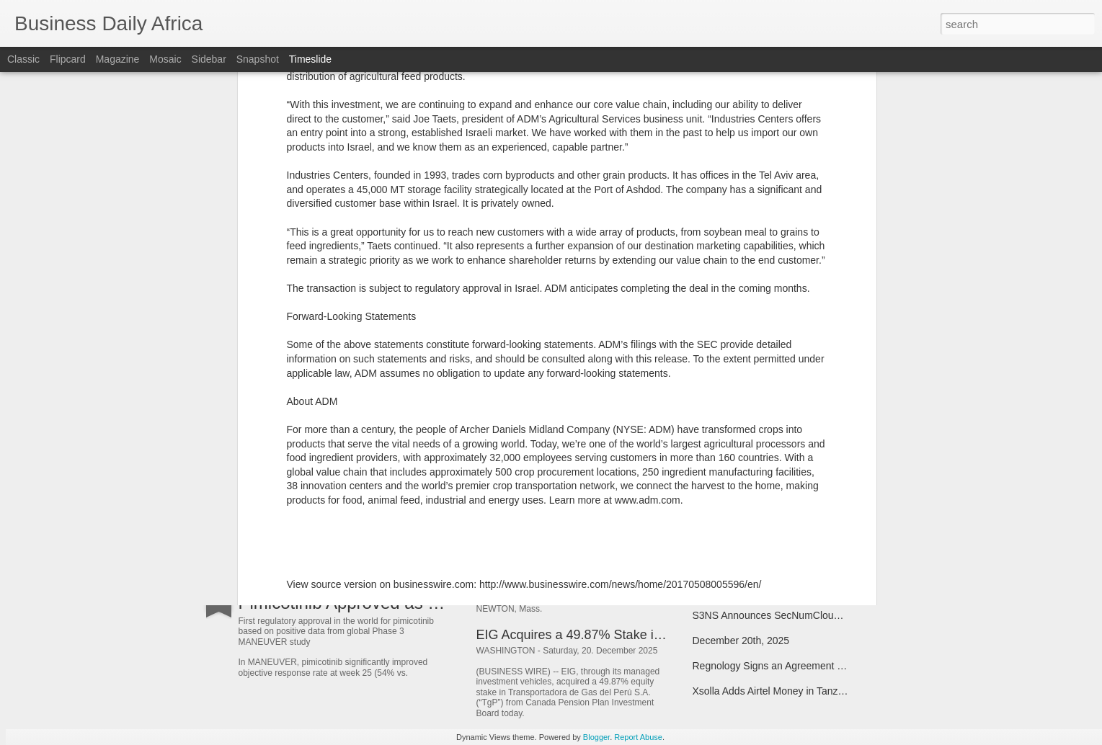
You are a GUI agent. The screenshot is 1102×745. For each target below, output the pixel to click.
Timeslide (310, 59)
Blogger (596, 737)
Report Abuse (638, 737)
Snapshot (257, 59)
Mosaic (165, 59)
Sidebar (209, 59)
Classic (23, 59)
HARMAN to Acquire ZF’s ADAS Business (596, 453)
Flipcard (68, 59)
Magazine (118, 59)
